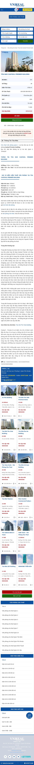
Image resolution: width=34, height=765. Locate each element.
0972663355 (11, 375)
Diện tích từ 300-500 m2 (9, 699)
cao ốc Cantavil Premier (24, 361)
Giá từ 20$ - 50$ (6, 726)
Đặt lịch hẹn (17, 596)
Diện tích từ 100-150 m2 (9, 681)
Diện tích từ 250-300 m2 (9, 694)
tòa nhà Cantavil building (6, 364)
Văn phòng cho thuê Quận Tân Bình (12, 637)
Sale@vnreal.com (16, 750)
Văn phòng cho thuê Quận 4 (10, 624)
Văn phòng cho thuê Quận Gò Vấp (12, 650)
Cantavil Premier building (11, 361)
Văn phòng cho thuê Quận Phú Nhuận (13, 641)
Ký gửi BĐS (28, 9)
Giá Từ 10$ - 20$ (7, 722)
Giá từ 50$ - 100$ (7, 730)
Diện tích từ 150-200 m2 (9, 686)
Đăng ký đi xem (17, 120)
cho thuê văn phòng (9, 205)
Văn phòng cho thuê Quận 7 (10, 628)
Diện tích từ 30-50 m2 (8, 668)
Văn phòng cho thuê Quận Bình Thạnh (13, 645)
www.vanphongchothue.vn (17, 752)
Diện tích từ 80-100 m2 (8, 677)
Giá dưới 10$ (6, 717)
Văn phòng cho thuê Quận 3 (10, 619)
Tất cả (4, 606)
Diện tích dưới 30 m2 (8, 664)
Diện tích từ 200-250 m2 (9, 690)
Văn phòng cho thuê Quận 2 (10, 615)
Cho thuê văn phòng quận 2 (9, 145)
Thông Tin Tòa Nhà (11, 140)
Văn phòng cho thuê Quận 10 (10, 632)
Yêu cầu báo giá (17, 592)
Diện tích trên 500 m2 (8, 703)
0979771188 (27, 133)
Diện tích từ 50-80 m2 (8, 673)
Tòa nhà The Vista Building (23, 325)
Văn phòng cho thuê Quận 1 (10, 611)
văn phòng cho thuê (8, 213)
